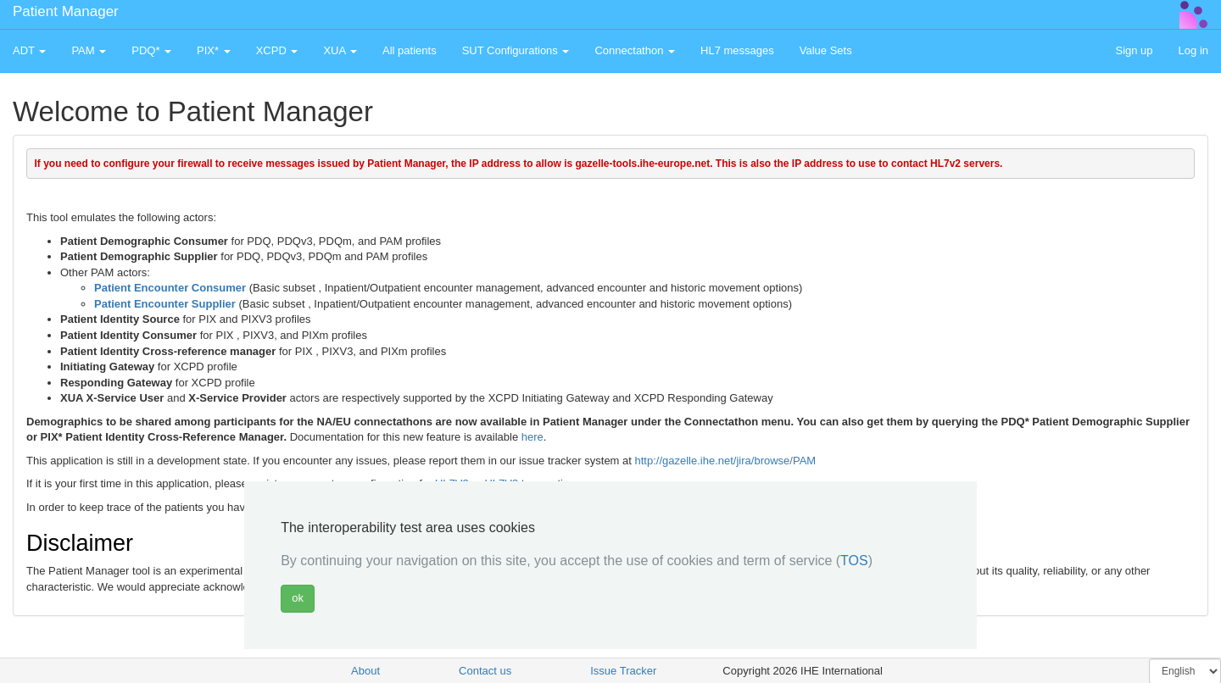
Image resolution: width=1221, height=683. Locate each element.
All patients (409, 50)
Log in (1193, 50)
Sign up (1133, 50)
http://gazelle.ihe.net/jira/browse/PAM (726, 460)
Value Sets (826, 50)
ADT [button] (29, 50)
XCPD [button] (277, 50)
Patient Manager (66, 11)
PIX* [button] (214, 50)
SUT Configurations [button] (516, 50)
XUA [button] (340, 50)
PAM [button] (88, 50)
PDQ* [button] (151, 50)
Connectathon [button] (634, 50)
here (532, 436)
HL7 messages (737, 50)
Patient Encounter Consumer (170, 287)
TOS (854, 560)
